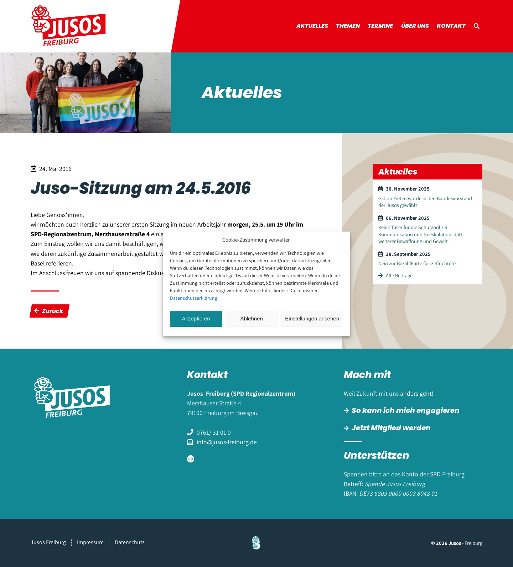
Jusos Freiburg (48, 542)
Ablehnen (251, 318)
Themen (348, 26)
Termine (380, 26)
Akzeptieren (196, 318)
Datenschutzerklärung (193, 298)
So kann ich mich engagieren (406, 410)
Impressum (90, 542)
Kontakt (451, 26)
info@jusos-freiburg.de (227, 442)
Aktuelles (312, 26)
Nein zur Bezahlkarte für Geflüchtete (417, 263)
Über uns (415, 26)
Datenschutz (130, 542)
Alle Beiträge (395, 275)
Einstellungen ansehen (312, 318)
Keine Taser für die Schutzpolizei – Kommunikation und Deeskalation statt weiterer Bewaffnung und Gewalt (420, 234)
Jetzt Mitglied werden (391, 428)
